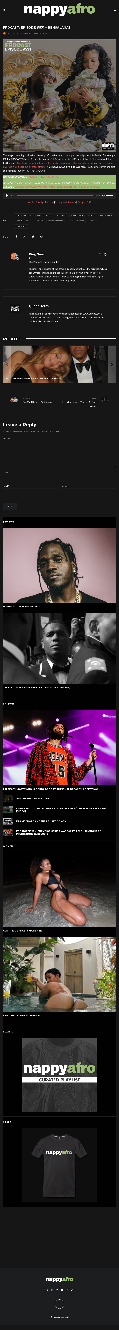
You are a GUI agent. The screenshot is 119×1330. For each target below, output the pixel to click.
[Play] (7, 195)
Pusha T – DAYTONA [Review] (22, 611)
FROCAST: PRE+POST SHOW (43, 176)
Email (6, 491)
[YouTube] (61, 1294)
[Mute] (103, 195)
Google (81, 202)
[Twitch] (71, 1294)
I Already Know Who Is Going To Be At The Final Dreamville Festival (50, 794)
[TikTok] (66, 1294)
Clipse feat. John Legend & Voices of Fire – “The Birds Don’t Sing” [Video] (61, 815)
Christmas (61, 215)
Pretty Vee (39, 221)
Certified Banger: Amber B (21, 1020)
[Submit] (33, 236)
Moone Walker (23, 221)
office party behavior (82, 163)
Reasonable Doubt (76, 221)
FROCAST (92, 215)
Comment (8, 438)
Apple (31, 202)
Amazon (72, 202)
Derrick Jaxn (77, 215)
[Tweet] (24, 236)
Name (6, 477)
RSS (89, 202)
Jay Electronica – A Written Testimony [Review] (36, 692)
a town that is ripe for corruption (54, 163)
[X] (47, 1294)
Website (65, 491)
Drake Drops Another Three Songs (41, 828)
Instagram (60, 202)
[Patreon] (56, 1294)
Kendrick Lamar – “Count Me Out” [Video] (79, 402)
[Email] (41, 236)
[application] (59, 196)
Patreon (49, 202)
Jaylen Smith (106, 215)
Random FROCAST (56, 221)
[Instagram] (52, 1294)
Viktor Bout (22, 226)
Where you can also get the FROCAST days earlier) (74, 186)
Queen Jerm (25, 33)
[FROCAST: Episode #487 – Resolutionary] (59, 364)
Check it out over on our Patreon (30, 186)
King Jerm (12, 33)
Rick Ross (94, 221)
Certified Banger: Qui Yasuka (40, 400)
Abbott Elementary (24, 215)
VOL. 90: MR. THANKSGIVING (33, 803)
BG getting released (26, 163)
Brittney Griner (45, 215)
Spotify (39, 202)
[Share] (16, 236)
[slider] (55, 195)
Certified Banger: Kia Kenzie (22, 935)
